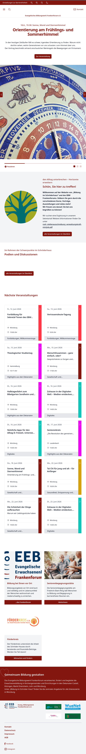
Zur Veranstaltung (43, 56)
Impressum (9, 734)
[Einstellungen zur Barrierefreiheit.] (26, 2)
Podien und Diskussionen (20, 254)
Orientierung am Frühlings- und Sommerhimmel (43, 32)
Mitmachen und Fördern (23, 658)
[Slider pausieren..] (9, 166)
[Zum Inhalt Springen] (31, 2)
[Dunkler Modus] (47, 2)
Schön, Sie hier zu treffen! (59, 186)
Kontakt (7, 727)
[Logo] (22, 706)
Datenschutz (9, 730)
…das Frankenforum (23, 602)
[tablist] (77, 166)
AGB (6, 737)
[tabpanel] (43, 88)
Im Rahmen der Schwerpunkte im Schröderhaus (28, 250)
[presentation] (74, 166)
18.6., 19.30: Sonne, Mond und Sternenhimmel (43, 25)
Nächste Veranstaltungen (21, 295)
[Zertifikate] (63, 711)
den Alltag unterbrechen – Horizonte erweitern (60, 181)
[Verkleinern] (42, 2)
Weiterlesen (62, 602)
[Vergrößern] (36, 2)
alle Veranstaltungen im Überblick (57, 234)
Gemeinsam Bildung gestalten (24, 674)
